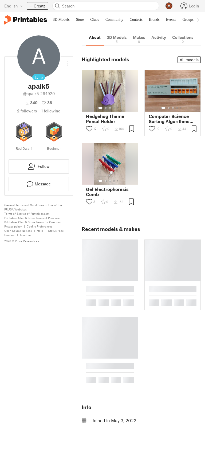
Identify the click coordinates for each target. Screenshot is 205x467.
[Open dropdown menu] (67, 61)
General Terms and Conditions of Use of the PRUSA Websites (33, 207)
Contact (9, 235)
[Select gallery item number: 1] (100, 108)
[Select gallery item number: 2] (106, 108)
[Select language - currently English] (13, 5)
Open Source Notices (18, 230)
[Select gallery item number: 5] (118, 108)
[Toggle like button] (89, 128)
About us (25, 235)
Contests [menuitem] (136, 20)
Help (40, 230)
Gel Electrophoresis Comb (107, 192)
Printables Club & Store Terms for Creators (32, 222)
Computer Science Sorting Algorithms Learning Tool (169, 119)
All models (189, 59)
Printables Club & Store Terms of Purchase (32, 218)
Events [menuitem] (171, 20)
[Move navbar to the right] (197, 20)
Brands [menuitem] (154, 20)
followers (27, 110)
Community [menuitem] (114, 20)
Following (51, 110)
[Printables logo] (25, 20)
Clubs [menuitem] (94, 20)
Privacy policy (13, 226)
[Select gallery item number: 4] (114, 108)
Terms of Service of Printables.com (26, 213)
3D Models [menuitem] (61, 20)
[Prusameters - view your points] (168, 5)
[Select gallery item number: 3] (110, 108)
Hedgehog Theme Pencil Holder (105, 119)
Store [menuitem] (80, 20)
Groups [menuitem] (188, 20)
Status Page (56, 230)
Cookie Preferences (39, 226)
